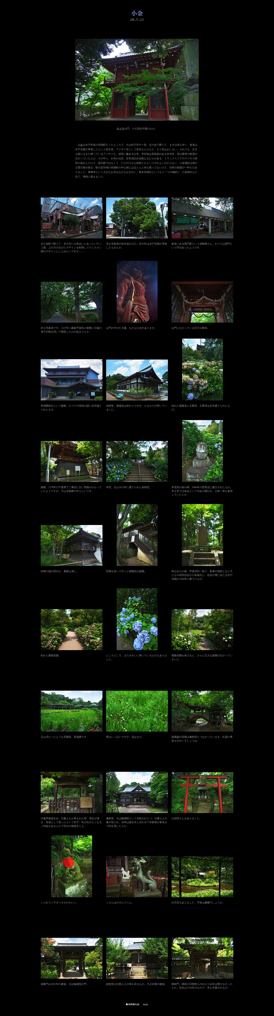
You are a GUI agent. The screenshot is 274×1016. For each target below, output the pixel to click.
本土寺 (120, 128)
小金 (80, 144)
